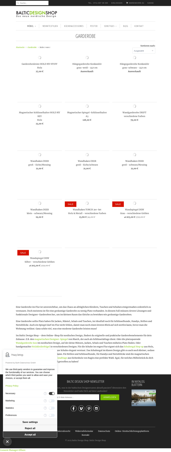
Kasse (151, 3)
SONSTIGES (110, 25)
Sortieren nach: (147, 46)
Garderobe (85, 36)
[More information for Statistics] (45, 408)
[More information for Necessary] (45, 393)
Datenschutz (104, 431)
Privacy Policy (11, 386)
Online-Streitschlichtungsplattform (132, 431)
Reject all (30, 428)
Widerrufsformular (84, 431)
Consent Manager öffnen (12, 450)
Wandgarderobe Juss (26, 343)
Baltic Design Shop (80, 440)
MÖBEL (31, 25)
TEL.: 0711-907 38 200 (98, 3)
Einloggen (116, 3)
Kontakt (85, 435)
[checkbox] (52, 393)
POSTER (94, 25)
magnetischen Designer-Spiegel (51, 339)
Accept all (30, 434)
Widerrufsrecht (63, 431)
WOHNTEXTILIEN (50, 25)
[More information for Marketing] (45, 400)
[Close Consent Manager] (7, 441)
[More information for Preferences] (45, 415)
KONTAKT (139, 25)
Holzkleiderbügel (41, 346)
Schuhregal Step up (134, 346)
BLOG (125, 25)
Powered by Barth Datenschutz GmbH (20, 363)
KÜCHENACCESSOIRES (74, 25)
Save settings (30, 422)
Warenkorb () (135, 3)
